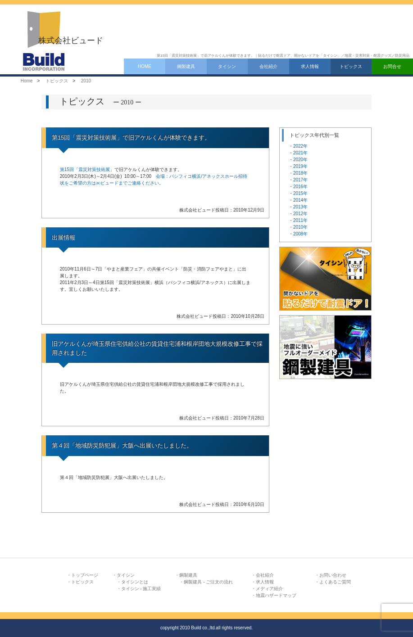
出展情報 (63, 237)
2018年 (300, 173)
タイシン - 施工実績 (141, 588)
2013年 (300, 206)
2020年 (300, 159)
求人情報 (310, 66)
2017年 (300, 179)
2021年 (300, 152)
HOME (144, 66)
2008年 (300, 233)
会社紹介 (268, 66)
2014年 (300, 200)
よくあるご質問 (335, 581)
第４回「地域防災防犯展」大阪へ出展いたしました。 (122, 445)
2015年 (300, 193)
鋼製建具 (186, 66)
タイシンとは (134, 581)
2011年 (300, 220)
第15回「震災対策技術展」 (87, 169)
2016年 (300, 186)
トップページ (84, 575)
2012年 (300, 213)
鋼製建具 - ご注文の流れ (208, 581)
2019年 (300, 166)
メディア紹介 (269, 588)
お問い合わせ (332, 575)
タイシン (227, 66)
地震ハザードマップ (276, 595)
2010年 (300, 227)
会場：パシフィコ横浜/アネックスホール (197, 176)
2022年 (300, 146)
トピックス (351, 66)
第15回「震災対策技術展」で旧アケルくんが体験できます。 (131, 137)
